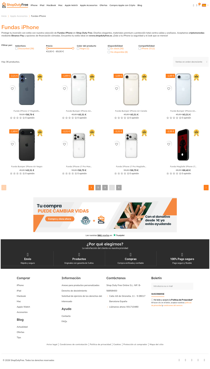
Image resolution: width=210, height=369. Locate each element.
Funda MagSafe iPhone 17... (183, 166)
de (181, 300)
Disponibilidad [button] (115, 46)
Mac (60, 5)
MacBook (51, 5)
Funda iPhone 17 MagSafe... (27, 111)
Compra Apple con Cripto (122, 5)
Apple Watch (71, 5)
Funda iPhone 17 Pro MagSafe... (131, 166)
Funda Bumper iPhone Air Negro (26, 166)
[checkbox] (16, 48)
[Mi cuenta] (197, 5)
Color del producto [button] (86, 46)
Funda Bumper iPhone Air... (79, 111)
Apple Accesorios (88, 5)
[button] (193, 5)
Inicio (4, 16)
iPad (42, 5)
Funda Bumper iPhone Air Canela (131, 111)
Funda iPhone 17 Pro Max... (79, 166)
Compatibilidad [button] (147, 46)
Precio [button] (49, 46)
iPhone (34, 5)
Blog (139, 5)
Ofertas (103, 5)
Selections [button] (20, 46)
